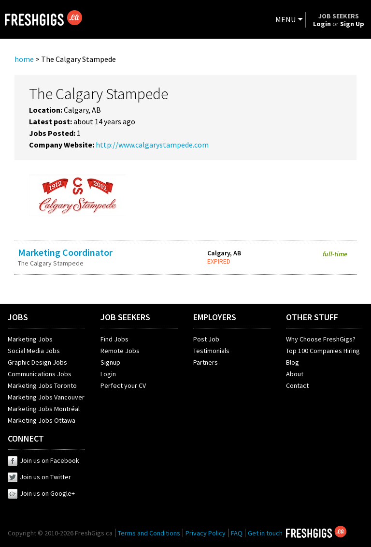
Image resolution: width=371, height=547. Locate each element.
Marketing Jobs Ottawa (41, 420)
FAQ (237, 533)
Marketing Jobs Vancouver (46, 397)
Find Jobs (114, 339)
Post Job (206, 339)
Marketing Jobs (30, 339)
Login (108, 374)
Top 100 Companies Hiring (323, 350)
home (24, 59)
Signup (110, 362)
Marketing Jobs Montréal (44, 408)
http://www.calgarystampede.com (152, 144)
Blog (292, 362)
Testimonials (211, 350)
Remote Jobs (120, 350)
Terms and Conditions (149, 533)
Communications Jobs (39, 374)
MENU (285, 19)
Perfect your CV (123, 385)
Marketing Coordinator (65, 252)
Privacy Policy (206, 533)
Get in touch (265, 533)
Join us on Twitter (39, 477)
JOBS (18, 317)
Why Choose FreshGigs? (321, 339)
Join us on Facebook (43, 460)
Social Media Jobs (34, 350)
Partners (205, 362)
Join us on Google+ (41, 493)
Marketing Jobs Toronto (42, 385)
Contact (297, 385)
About (294, 374)
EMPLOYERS (214, 317)
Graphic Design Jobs (37, 362)
